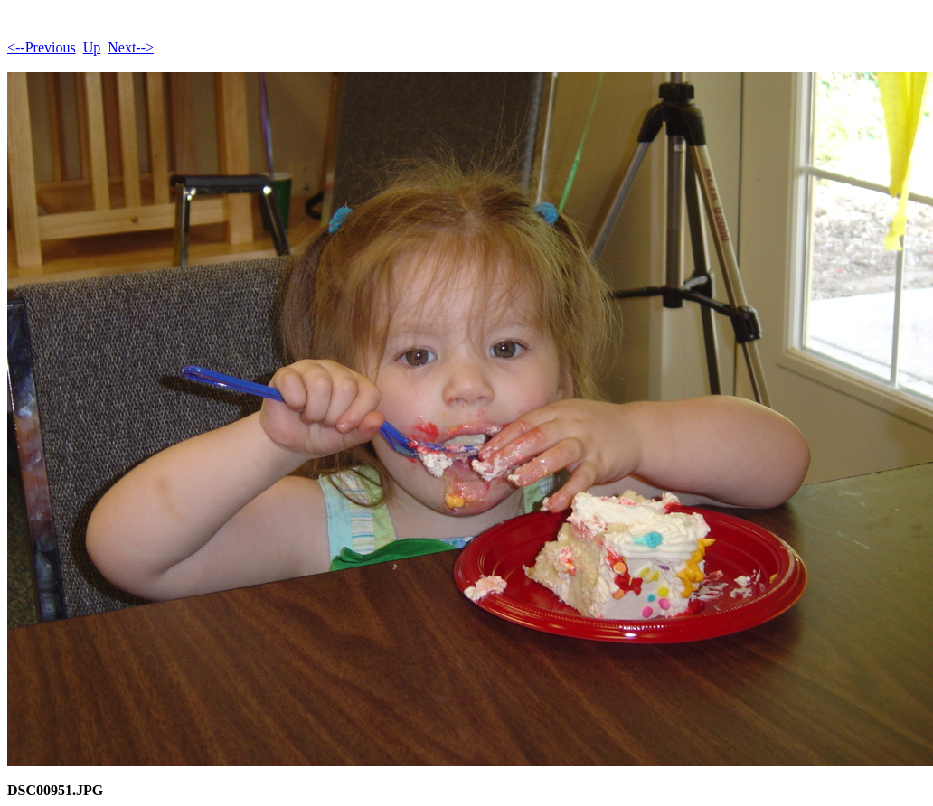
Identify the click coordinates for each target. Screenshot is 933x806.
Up (92, 47)
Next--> (131, 47)
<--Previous (41, 47)
